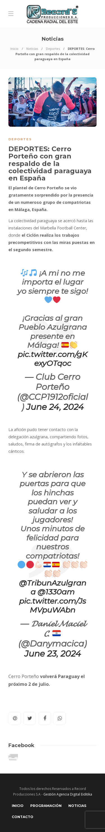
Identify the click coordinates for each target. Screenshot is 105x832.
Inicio (14, 49)
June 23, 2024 (52, 654)
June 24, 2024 (55, 407)
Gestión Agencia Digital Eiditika (67, 794)
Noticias (32, 49)
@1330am (56, 591)
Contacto (22, 817)
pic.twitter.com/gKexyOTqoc (52, 359)
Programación (46, 806)
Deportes (53, 49)
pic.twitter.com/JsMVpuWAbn (52, 605)
